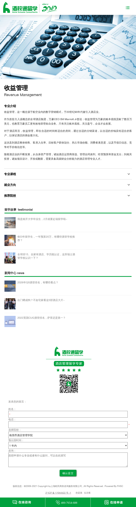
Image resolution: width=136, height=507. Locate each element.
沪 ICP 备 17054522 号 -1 (58, 492)
